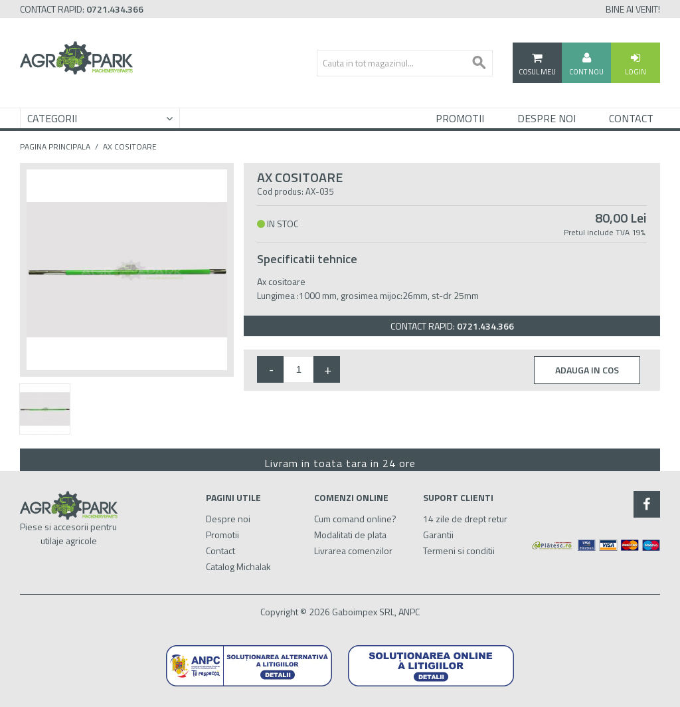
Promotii (460, 118)
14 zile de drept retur (465, 519)
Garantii (438, 535)
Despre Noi (546, 118)
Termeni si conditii (459, 550)
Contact (631, 118)
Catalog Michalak (238, 566)
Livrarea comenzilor (353, 550)
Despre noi (228, 519)
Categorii (52, 118)
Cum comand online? (355, 519)
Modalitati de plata (350, 535)
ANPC (409, 612)
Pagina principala (55, 147)
